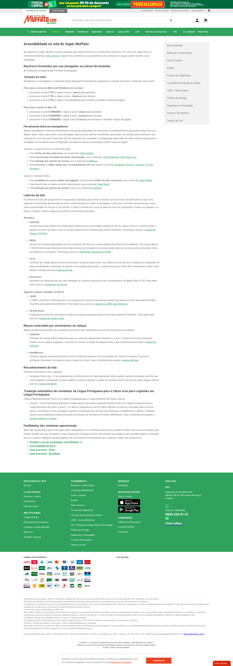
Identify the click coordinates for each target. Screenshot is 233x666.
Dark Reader (145, 180)
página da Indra (130, 360)
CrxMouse (92, 161)
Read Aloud (103, 184)
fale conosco (53, 55)
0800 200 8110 (176, 514)
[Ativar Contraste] (209, 11)
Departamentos (37, 31)
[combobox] (122, 20)
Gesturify (97, 188)
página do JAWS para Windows (111, 304)
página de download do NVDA (95, 252)
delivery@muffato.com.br (193, 634)
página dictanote (48, 383)
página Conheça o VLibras (43, 418)
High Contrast (86, 153)
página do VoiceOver (56, 284)
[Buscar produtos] (171, 20)
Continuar (159, 660)
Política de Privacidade (120, 662)
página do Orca (64, 270)
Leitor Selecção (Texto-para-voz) (119, 157)
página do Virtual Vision (52, 318)
